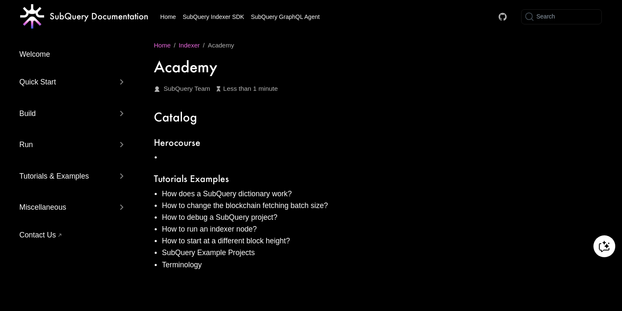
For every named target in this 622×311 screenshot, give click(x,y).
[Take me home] (84, 16)
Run (26, 144)
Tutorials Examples (191, 178)
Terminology (182, 265)
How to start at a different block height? (226, 241)
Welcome (34, 54)
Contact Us (37, 235)
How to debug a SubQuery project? (219, 217)
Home (168, 16)
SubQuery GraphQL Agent (285, 16)
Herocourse (177, 142)
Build (27, 113)
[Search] (561, 16)
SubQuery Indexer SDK (213, 16)
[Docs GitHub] (502, 17)
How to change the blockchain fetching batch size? (245, 205)
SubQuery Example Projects (208, 252)
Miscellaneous (42, 207)
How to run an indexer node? (209, 229)
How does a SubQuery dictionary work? (227, 194)
